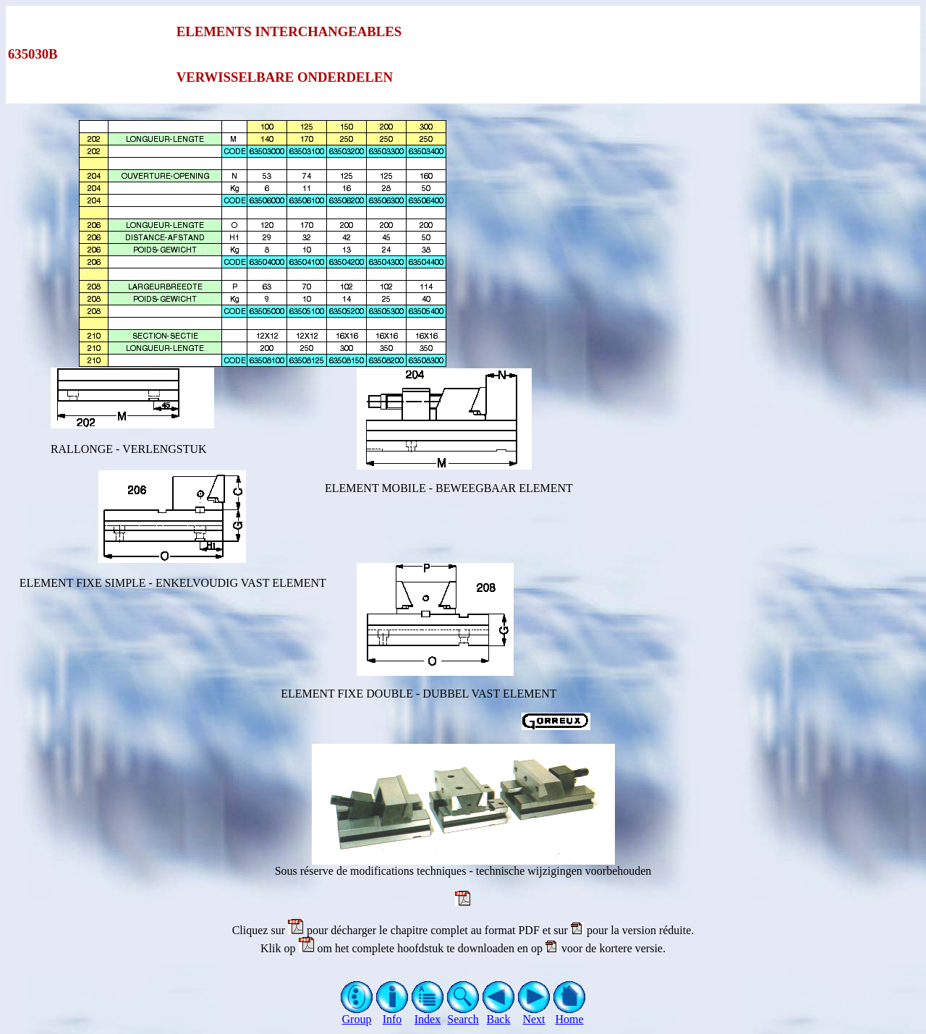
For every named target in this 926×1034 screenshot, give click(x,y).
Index (428, 1014)
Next (534, 1014)
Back (499, 1014)
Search (463, 1014)
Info (392, 1014)
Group (357, 1014)
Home (569, 1014)
